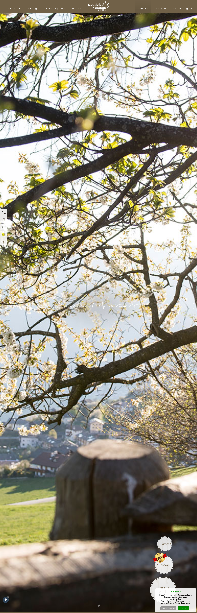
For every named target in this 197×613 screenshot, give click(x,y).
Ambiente (143, 8)
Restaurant (76, 8)
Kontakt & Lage (181, 8)
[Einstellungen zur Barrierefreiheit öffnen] (6, 600)
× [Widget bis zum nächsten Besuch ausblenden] (8, 597)
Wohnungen (33, 8)
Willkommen (14, 8)
